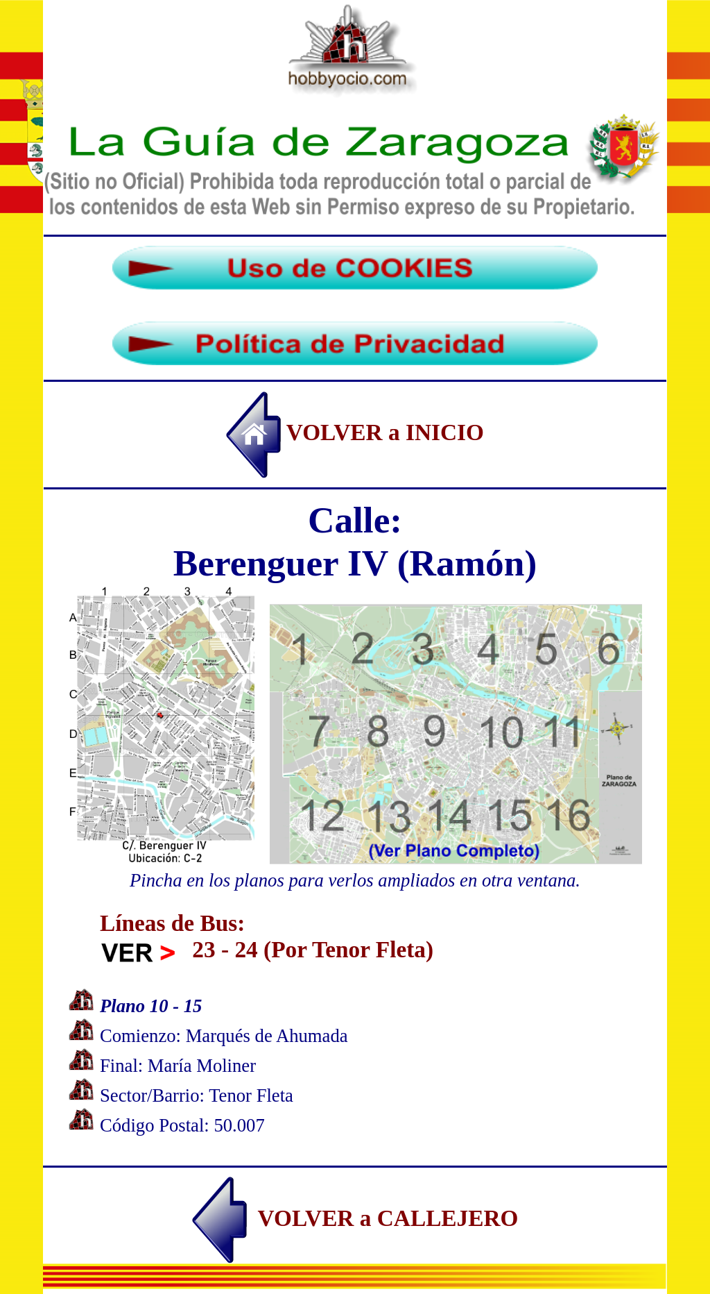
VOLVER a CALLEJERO (355, 1218)
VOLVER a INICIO (355, 432)
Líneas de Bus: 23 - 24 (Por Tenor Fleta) (266, 936)
